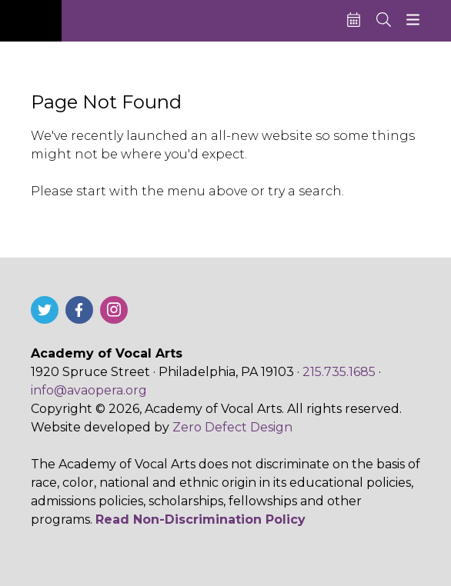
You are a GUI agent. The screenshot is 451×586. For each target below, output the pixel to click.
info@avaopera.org (89, 390)
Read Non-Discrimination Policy (200, 519)
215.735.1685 (339, 372)
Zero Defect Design (232, 427)
